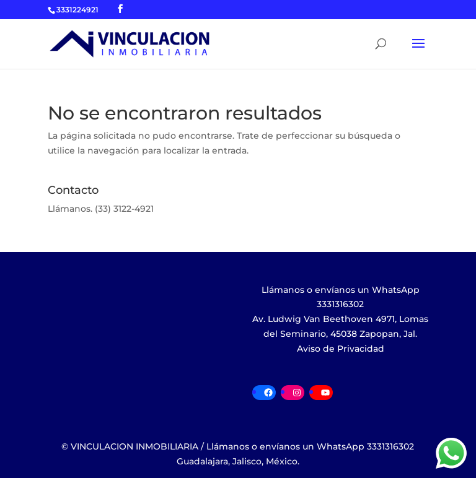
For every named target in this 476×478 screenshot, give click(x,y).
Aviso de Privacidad (340, 348)
